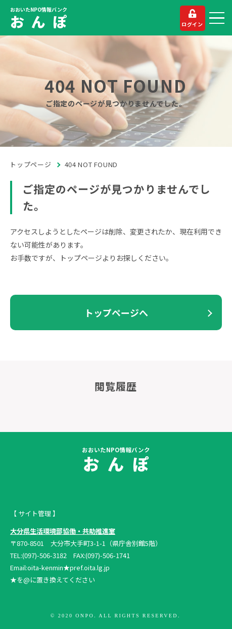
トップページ (30, 164)
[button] (216, 18)
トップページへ (116, 312)
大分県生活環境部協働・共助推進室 (62, 531)
